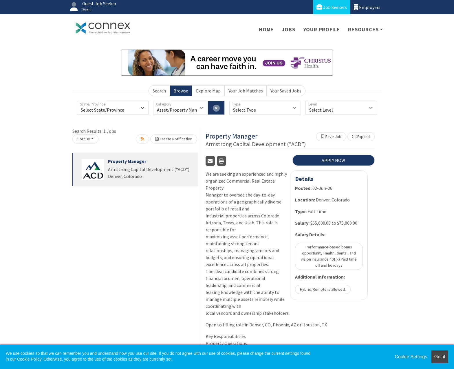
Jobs (288, 29)
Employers (367, 7)
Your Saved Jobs (285, 91)
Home (266, 29)
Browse (180, 91)
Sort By (83, 138)
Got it (439, 356)
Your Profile (321, 29)
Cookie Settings (411, 356)
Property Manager (127, 161)
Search (159, 91)
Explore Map (208, 91)
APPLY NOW (333, 160)
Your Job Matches (245, 91)
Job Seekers (331, 7)
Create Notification (173, 138)
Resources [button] (363, 29)
